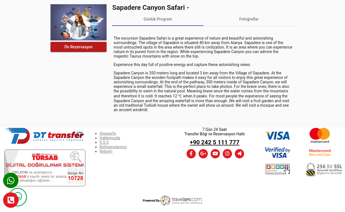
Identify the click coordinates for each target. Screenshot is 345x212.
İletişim (106, 151)
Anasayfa (108, 133)
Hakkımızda (110, 138)
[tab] (157, 19)
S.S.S (104, 142)
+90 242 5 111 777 (215, 142)
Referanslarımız (113, 147)
